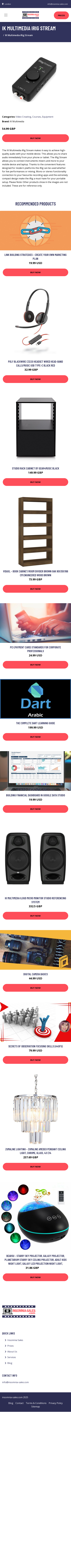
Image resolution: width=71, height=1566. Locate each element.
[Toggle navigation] (6, 15)
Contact (19, 1403)
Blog (9, 1363)
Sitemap (35, 1406)
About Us (12, 1351)
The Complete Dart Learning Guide (35, 723)
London (8, 4)
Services (11, 1357)
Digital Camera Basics (35, 974)
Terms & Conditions (36, 1403)
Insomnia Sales (15, 1340)
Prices (61, 15)
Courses (36, 116)
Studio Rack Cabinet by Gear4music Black (35, 468)
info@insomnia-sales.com (57, 4)
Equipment (47, 116)
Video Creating (23, 116)
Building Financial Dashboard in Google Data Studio (35, 795)
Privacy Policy (56, 1403)
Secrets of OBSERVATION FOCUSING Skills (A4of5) (35, 1046)
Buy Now (35, 138)
